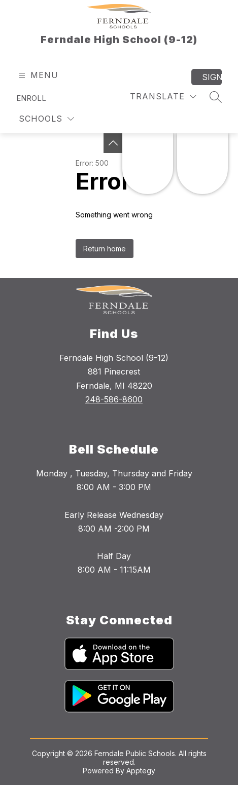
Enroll (31, 98)
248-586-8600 (114, 399)
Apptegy (140, 770)
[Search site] (216, 97)
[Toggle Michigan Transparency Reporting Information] (113, 143)
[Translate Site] (163, 96)
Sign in (212, 77)
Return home (104, 248)
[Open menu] (37, 75)
